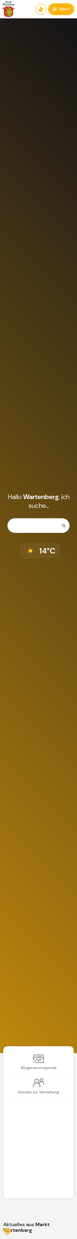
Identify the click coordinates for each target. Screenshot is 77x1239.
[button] (61, 9)
